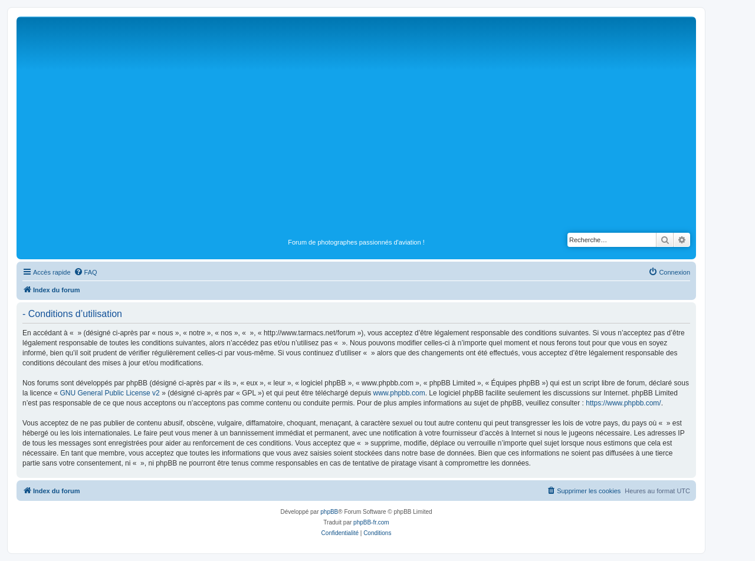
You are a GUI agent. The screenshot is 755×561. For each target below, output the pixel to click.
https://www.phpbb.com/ (623, 403)
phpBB (329, 512)
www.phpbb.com (399, 393)
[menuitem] (85, 272)
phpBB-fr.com (371, 522)
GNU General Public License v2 (109, 393)
